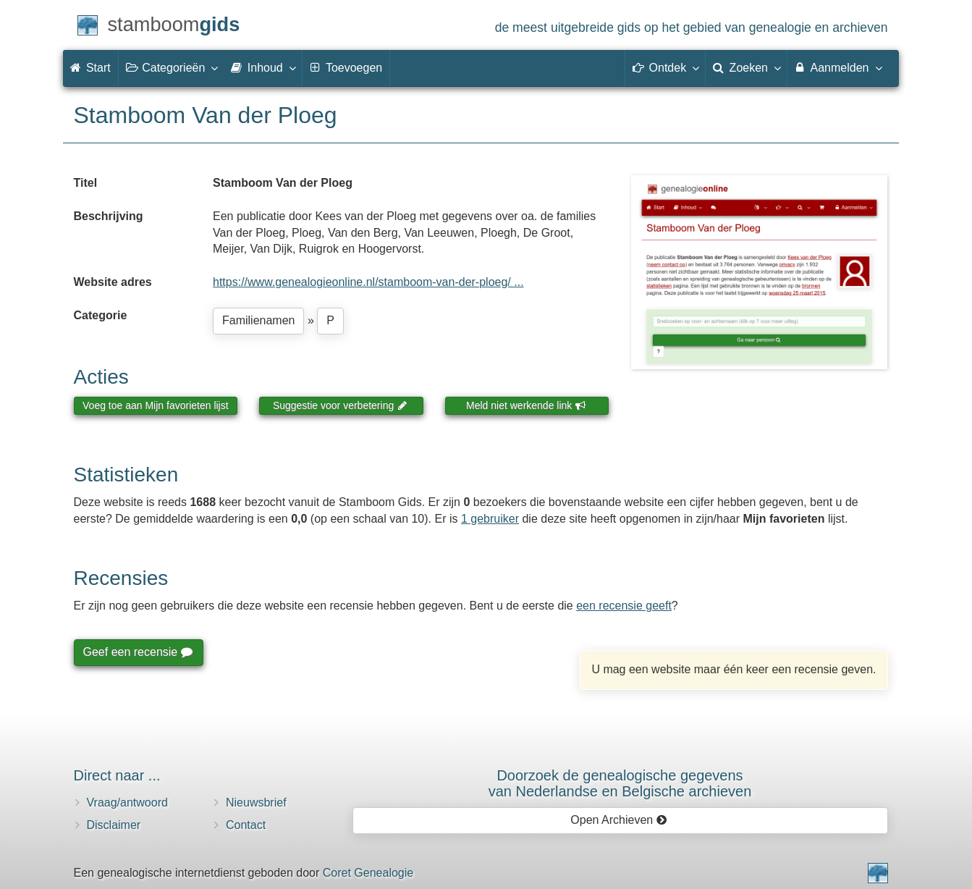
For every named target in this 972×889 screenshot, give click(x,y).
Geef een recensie (137, 652)
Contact (246, 825)
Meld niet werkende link (526, 405)
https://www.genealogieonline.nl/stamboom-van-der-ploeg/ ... (368, 282)
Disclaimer (114, 825)
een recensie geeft (624, 605)
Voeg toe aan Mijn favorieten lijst (156, 405)
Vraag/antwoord (127, 802)
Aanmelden (838, 67)
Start (90, 68)
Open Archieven (618, 820)
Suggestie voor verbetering (340, 405)
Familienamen (258, 320)
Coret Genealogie (368, 873)
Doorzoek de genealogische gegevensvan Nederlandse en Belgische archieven (620, 783)
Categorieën (171, 67)
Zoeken (746, 67)
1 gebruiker (490, 519)
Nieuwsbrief (256, 802)
